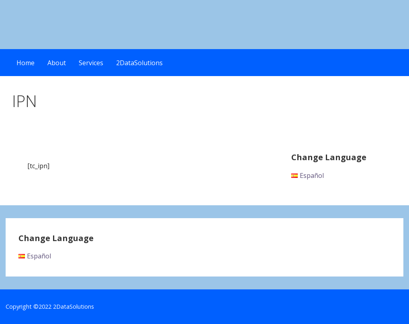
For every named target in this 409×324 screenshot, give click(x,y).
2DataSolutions (139, 62)
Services (91, 62)
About (56, 62)
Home (25, 62)
